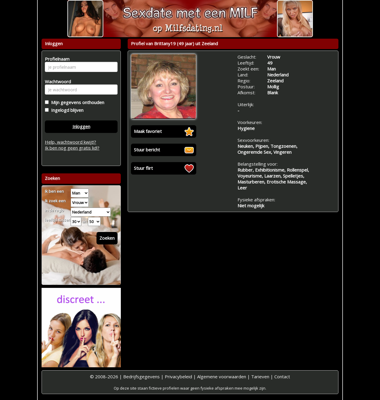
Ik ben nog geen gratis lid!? (72, 148)
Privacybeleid (178, 376)
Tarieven (260, 376)
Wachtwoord (56, 81)
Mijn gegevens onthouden (76, 102)
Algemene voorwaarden (221, 376)
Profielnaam (56, 59)
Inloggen (81, 126)
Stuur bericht (147, 150)
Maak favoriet (148, 131)
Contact (282, 376)
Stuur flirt (143, 168)
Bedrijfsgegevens (141, 376)
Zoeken (107, 238)
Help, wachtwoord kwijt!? (70, 142)
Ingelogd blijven (66, 110)
